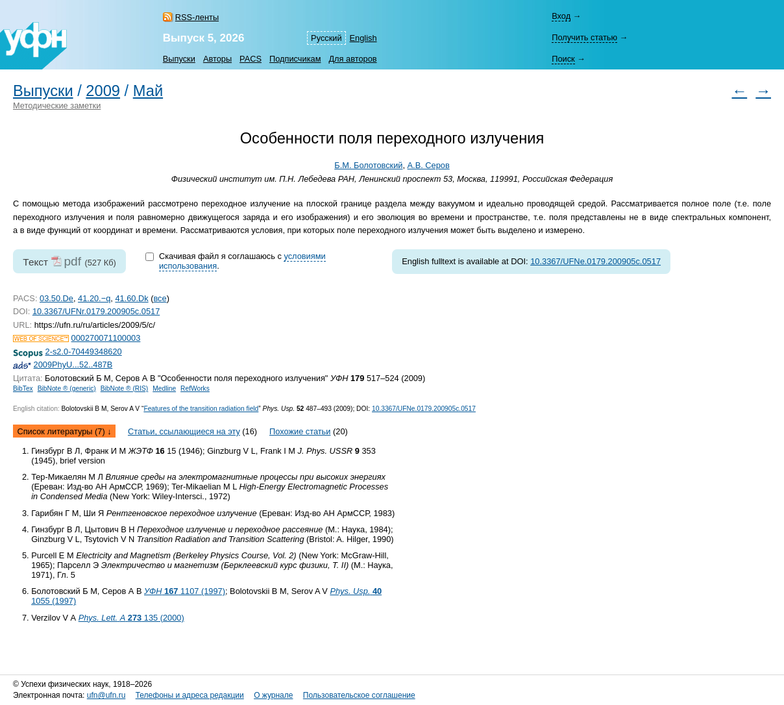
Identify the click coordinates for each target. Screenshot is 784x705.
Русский (326, 38)
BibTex (23, 388)
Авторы (217, 59)
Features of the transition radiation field (200, 408)
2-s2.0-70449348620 (83, 351)
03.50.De (56, 298)
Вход (561, 16)
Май (148, 90)
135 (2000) (131, 618)
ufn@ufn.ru (106, 695)
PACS (250, 59)
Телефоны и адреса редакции (190, 695)
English (363, 38)
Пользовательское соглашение (359, 695)
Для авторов (352, 59)
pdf (72, 261)
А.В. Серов (429, 165)
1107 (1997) (184, 591)
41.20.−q (94, 298)
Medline (164, 388)
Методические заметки (57, 105)
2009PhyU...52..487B (73, 364)
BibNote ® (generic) (67, 388)
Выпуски (179, 59)
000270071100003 (106, 338)
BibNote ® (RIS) (125, 388)
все (159, 298)
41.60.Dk (131, 298)
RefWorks (195, 388)
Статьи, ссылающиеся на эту (184, 431)
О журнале (273, 695)
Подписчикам (295, 59)
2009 (103, 90)
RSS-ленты (197, 17)
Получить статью (584, 37)
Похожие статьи (299, 431)
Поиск (563, 59)
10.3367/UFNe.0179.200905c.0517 (595, 261)
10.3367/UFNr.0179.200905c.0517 (96, 311)
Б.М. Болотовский (368, 165)
